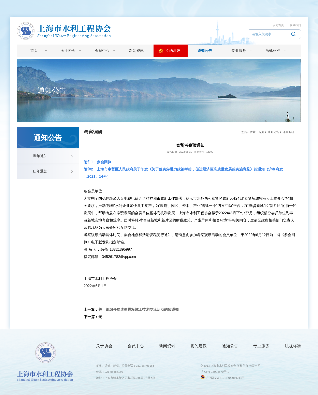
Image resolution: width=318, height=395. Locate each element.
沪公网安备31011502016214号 (225, 377)
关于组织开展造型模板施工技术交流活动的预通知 (138, 310)
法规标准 (272, 51)
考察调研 (288, 132)
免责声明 (254, 365)
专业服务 (238, 51)
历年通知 (40, 171)
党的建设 (173, 51)
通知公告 (204, 51)
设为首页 (278, 25)
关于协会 (68, 51)
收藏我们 (295, 25)
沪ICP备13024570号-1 (215, 371)
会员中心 (102, 51)
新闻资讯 (136, 51)
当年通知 (40, 156)
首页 (34, 51)
